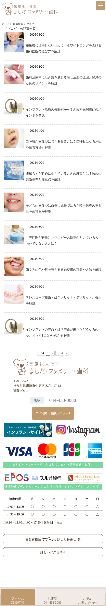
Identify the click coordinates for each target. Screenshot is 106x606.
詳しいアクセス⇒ (53, 552)
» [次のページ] (67, 353)
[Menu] (100, 5)
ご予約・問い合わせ (53, 413)
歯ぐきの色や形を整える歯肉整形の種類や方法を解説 (63, 269)
